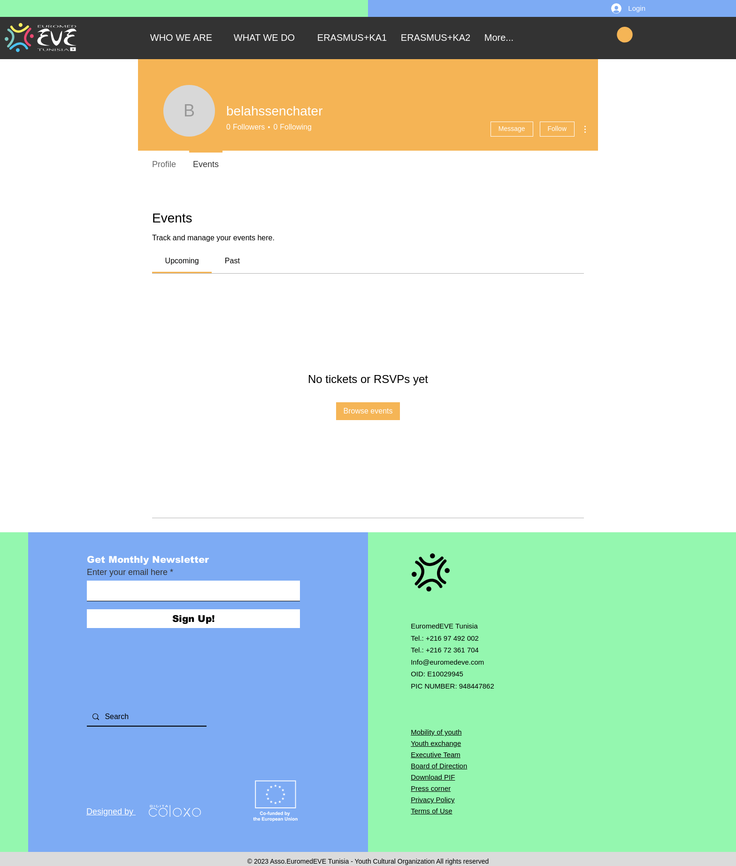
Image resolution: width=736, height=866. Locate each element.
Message (511, 128)
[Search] (146, 717)
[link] (182, 261)
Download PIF (433, 777)
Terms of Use (431, 811)
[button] (625, 35)
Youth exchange (436, 743)
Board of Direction (439, 766)
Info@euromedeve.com (447, 662)
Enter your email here (127, 572)
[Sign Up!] (193, 618)
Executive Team (435, 755)
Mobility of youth (436, 732)
